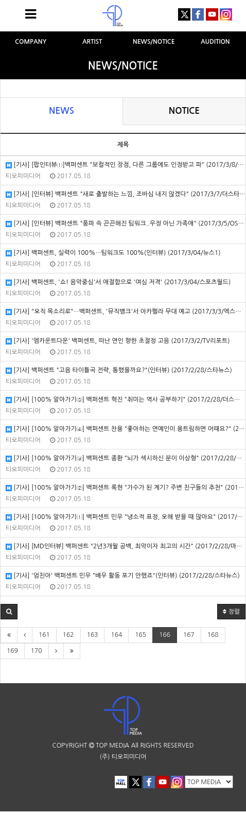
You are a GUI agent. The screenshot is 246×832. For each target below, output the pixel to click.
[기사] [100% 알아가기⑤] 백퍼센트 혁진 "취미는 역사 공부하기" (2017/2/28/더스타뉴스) (125, 399)
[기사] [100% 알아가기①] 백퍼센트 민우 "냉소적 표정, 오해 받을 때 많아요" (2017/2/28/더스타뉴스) (125, 517)
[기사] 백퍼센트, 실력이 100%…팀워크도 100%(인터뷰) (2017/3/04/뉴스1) (113, 253)
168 (213, 635)
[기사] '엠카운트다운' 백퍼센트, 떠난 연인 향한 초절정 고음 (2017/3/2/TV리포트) (118, 341)
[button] (9, 611)
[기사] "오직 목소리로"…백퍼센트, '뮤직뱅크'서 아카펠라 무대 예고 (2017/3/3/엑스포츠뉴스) (125, 311)
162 (68, 635)
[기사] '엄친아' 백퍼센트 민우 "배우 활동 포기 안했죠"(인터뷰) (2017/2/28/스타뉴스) (123, 576)
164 (116, 635)
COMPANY (31, 42)
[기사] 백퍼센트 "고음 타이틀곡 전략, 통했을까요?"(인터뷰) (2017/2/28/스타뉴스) (119, 370)
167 (189, 635)
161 (44, 635)
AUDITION (215, 42)
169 (12, 651)
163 (92, 635)
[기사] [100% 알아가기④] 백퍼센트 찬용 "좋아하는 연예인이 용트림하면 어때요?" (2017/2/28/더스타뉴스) (125, 429)
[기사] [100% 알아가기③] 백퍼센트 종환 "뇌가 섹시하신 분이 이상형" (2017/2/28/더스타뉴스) (125, 458)
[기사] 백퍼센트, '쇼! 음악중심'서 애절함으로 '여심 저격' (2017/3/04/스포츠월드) (118, 282)
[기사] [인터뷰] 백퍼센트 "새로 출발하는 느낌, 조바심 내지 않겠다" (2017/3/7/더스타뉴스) (125, 194)
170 (36, 651)
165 (140, 635)
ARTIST (92, 42)
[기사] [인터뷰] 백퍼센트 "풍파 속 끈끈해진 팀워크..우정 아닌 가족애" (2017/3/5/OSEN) (125, 223)
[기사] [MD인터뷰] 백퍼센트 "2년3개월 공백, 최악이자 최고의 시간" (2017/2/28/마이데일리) (125, 546)
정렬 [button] (231, 612)
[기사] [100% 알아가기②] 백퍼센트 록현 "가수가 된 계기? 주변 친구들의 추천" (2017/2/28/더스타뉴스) (125, 487)
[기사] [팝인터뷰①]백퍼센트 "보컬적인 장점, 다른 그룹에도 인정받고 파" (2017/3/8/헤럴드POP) (125, 165)
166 (164, 635)
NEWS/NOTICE (154, 42)
